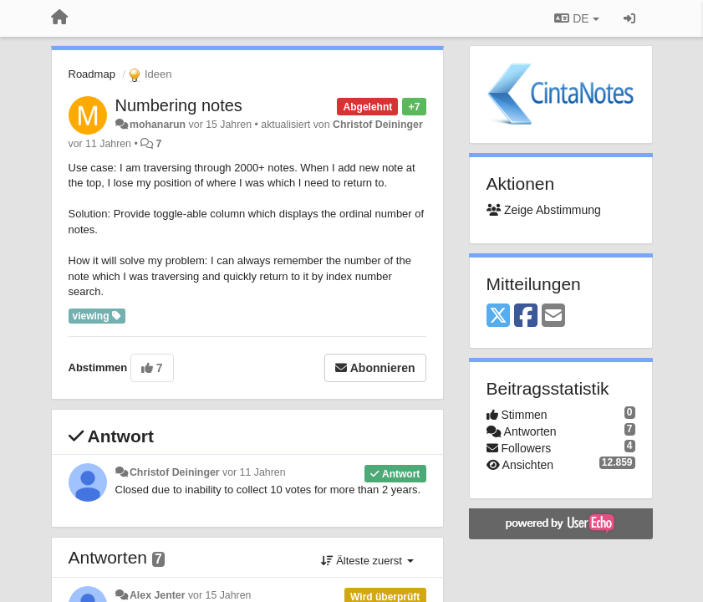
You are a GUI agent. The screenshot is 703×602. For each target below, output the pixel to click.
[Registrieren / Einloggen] (629, 18)
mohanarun (158, 124)
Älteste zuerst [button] (367, 560)
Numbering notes (178, 105)
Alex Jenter (158, 595)
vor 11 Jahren (253, 472)
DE (576, 18)
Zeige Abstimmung (543, 210)
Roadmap (92, 74)
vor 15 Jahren (219, 595)
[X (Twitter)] (498, 316)
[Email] (553, 316)
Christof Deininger (378, 124)
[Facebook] (525, 316)
